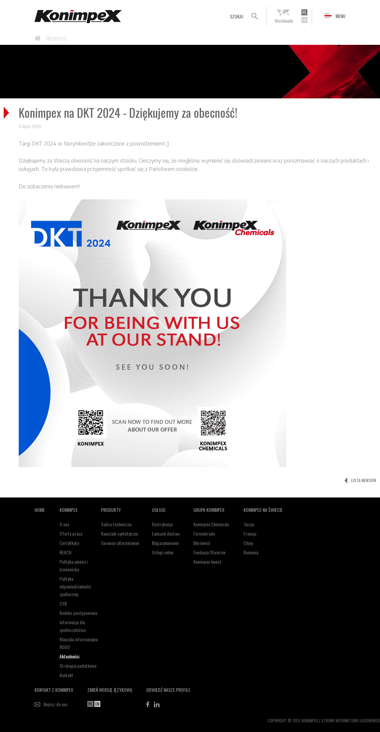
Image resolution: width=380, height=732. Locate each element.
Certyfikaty (69, 542)
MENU (341, 15)
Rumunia (251, 552)
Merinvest (201, 542)
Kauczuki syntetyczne (119, 533)
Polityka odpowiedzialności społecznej (75, 586)
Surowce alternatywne (120, 542)
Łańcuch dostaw (166, 533)
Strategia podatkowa (78, 665)
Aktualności (56, 38)
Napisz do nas (55, 704)
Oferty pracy (71, 533)
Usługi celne (162, 552)
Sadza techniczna (116, 524)
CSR (63, 603)
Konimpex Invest (207, 561)
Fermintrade (204, 533)
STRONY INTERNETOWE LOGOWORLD (350, 720)
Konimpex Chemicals (211, 524)
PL (304, 12)
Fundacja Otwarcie (209, 552)
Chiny (248, 542)
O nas (64, 524)
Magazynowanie (165, 542)
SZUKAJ (236, 16)
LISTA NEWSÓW (363, 480)
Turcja (249, 524)
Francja (250, 533)
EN (304, 20)
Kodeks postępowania (78, 612)
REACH (66, 552)
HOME (39, 509)
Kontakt (66, 674)
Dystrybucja (162, 524)
